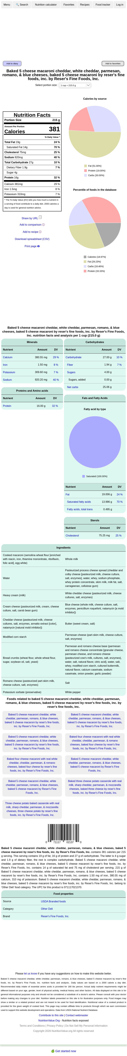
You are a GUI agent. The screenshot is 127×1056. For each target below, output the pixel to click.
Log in (119, 4)
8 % (56, 364)
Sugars (71, 372)
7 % (56, 372)
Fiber (70, 364)
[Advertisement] (63, 33)
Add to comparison (30, 224)
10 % (119, 357)
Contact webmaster (77, 1015)
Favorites (69, 4)
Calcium (7, 357)
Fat (67, 494)
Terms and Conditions (32, 1025)
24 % (120, 494)
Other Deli (47, 908)
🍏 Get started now (63, 1051)
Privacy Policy (55, 1025)
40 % (56, 379)
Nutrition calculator (46, 4)
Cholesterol (72, 535)
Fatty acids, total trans (80, 509)
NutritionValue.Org (49, 1020)
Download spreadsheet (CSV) (32, 239)
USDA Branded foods (53, 901)
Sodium (7, 379)
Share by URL (32, 218)
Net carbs (72, 387)
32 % (55, 406)
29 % (56, 357)
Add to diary (12, 63)
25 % (118, 535)
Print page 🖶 (32, 246)
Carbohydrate (73, 357)
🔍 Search (22, 4)
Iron (5, 364)
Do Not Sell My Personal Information (86, 1025)
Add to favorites (112, 63)
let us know (30, 973)
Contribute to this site (51, 1015)
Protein (7, 406)
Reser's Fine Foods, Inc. (55, 916)
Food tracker (103, 4)
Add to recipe (30, 231)
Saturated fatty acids (79, 501)
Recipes (84, 4)
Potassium (9, 372)
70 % (120, 501)
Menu (7, 4)
